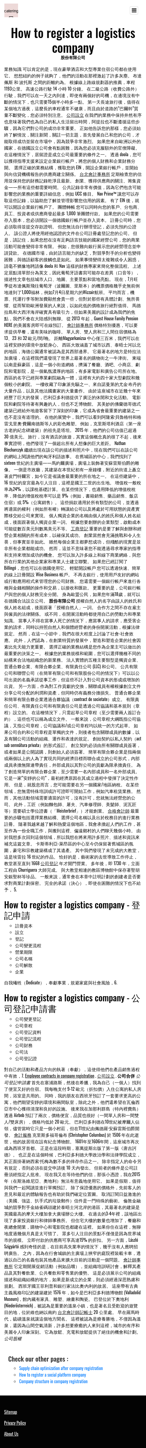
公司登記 (49, 863)
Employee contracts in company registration (59, 1075)
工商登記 (79, 528)
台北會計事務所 (95, 174)
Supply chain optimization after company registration (61, 1368)
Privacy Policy (15, 1423)
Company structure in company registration (53, 1381)
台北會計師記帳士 (75, 1312)
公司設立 (75, 115)
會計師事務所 (80, 325)
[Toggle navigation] (134, 10)
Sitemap (10, 1412)
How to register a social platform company (52, 1374)
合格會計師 (119, 810)
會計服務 (22, 1135)
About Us (11, 1433)
